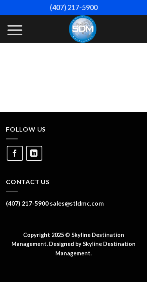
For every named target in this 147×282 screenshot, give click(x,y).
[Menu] (15, 30)
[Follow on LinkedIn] (34, 153)
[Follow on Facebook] (15, 153)
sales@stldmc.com (77, 203)
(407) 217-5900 (74, 7)
